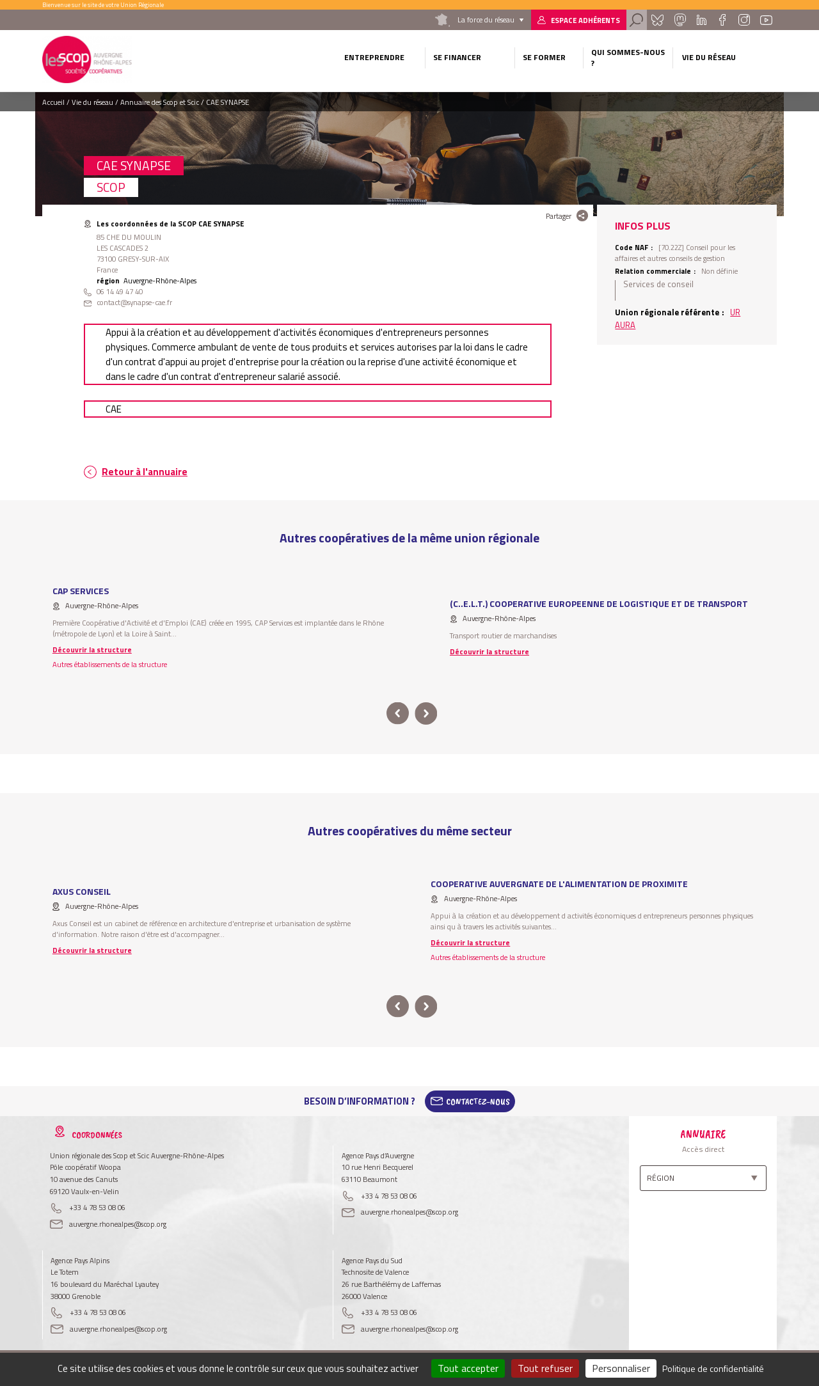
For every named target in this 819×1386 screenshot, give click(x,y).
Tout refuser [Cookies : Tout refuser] (545, 1368)
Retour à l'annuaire (144, 471)
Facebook (722, 20)
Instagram (743, 20)
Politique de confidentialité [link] (713, 1368)
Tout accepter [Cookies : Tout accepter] (468, 1368)
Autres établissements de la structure (109, 664)
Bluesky (657, 20)
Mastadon (679, 20)
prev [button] (398, 713)
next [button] (426, 713)
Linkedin (701, 20)
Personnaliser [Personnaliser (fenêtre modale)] (621, 1368)
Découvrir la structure (92, 649)
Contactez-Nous (478, 1101)
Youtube (766, 20)
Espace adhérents (585, 20)
